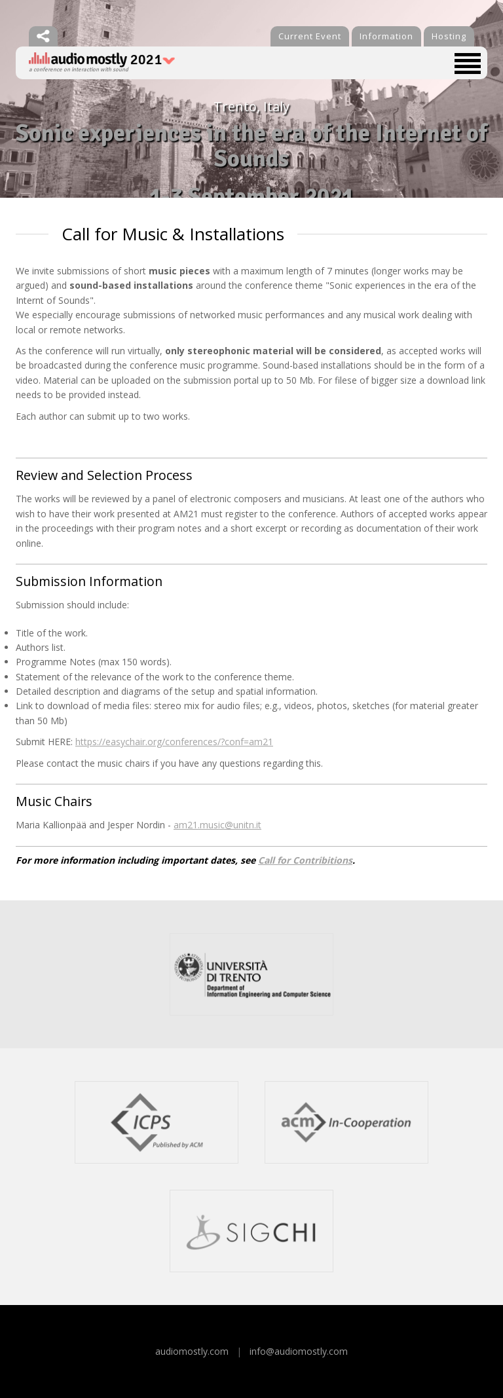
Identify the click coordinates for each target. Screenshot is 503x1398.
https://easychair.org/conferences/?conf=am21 (174, 741)
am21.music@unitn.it (217, 825)
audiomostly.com (192, 1351)
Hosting (449, 36)
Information (386, 36)
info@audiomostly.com (299, 1351)
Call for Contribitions (305, 860)
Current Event (309, 36)
